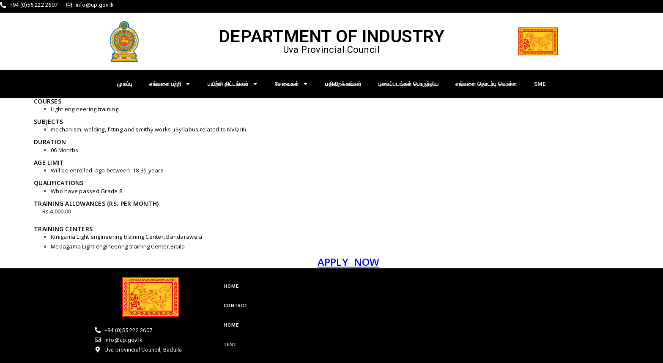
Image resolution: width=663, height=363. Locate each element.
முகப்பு (124, 84)
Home (231, 286)
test (230, 344)
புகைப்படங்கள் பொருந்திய (408, 84)
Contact (236, 305)
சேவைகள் (291, 84)
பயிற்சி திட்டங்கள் (233, 84)
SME (540, 84)
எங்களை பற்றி (170, 84)
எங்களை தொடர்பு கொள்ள (486, 84)
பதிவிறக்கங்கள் (343, 84)
